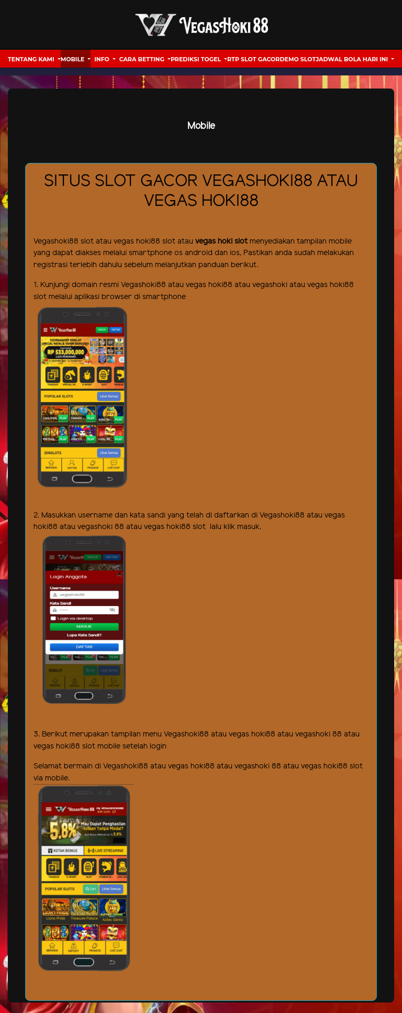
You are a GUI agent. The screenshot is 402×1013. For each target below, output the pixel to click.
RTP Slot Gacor (253, 59)
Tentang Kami (32, 59)
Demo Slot (298, 59)
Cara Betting (142, 59)
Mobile (73, 59)
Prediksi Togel (196, 59)
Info (102, 59)
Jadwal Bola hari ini (352, 59)
